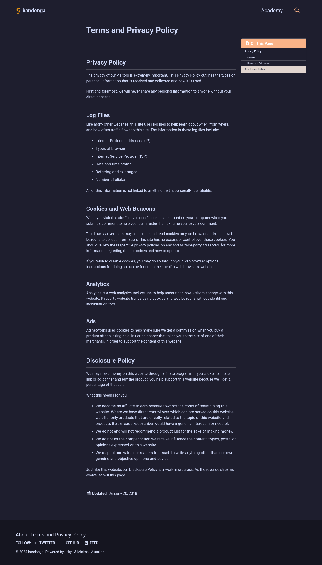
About (23, 535)
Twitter (45, 543)
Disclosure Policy (255, 70)
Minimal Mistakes (92, 552)
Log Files (252, 58)
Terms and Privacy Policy (59, 535)
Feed (93, 543)
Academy (271, 10)
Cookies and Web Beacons (259, 64)
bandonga (34, 10)
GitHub (71, 543)
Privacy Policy (253, 51)
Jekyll (69, 552)
